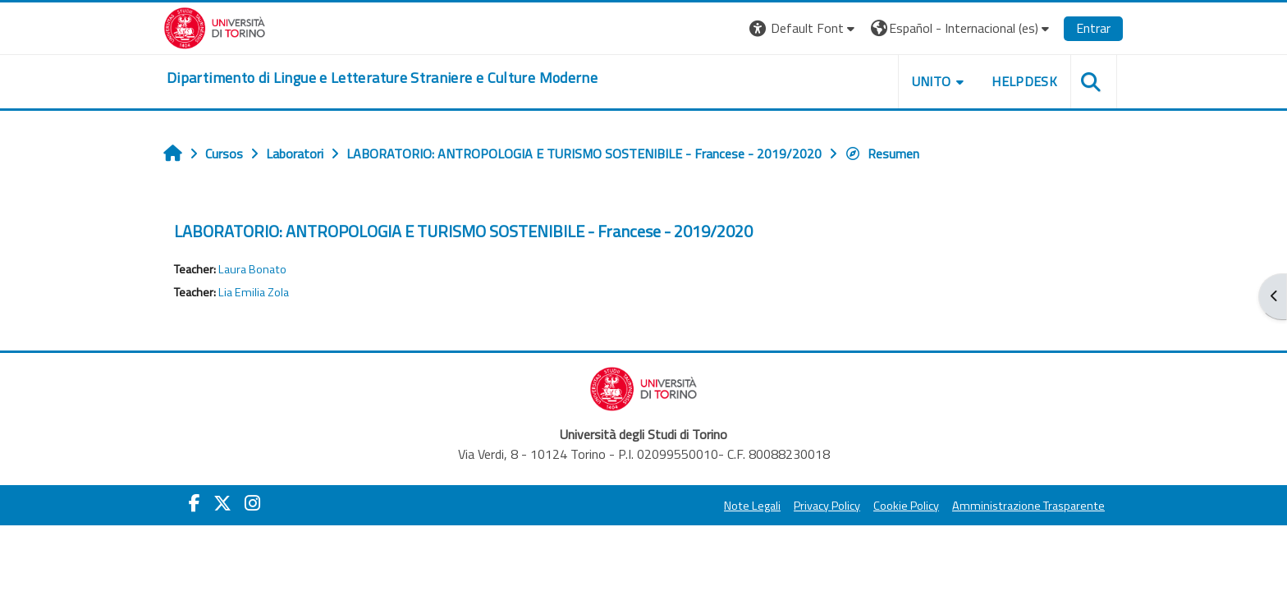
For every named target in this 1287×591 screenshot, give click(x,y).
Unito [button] (931, 81)
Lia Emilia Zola (253, 292)
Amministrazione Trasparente (1028, 506)
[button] (804, 28)
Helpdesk (1024, 81)
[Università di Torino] (214, 26)
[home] (382, 78)
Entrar (1093, 28)
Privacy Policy (827, 506)
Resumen (882, 153)
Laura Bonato (252, 269)
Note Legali (752, 506)
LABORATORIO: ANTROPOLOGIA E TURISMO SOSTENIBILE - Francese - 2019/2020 (463, 231)
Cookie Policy (906, 506)
